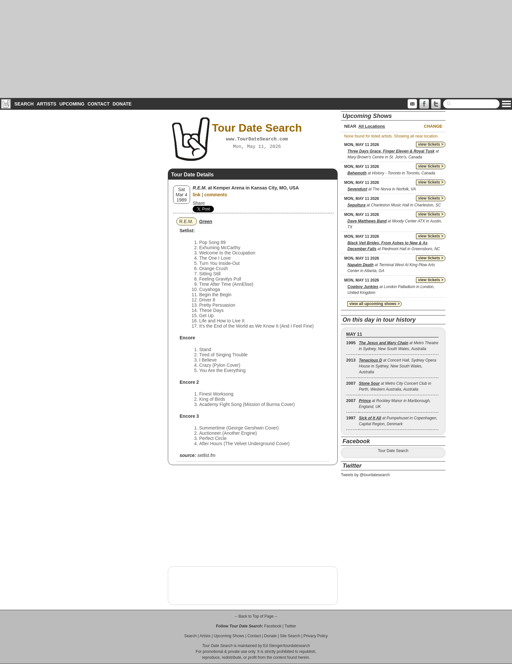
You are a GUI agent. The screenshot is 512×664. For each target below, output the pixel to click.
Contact (98, 103)
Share (199, 203)
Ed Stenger (273, 645)
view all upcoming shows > (374, 303)
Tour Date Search (393, 450)
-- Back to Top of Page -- (256, 616)
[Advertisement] (256, 49)
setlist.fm (206, 455)
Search (24, 103)
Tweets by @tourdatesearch (365, 475)
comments (215, 194)
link (196, 194)
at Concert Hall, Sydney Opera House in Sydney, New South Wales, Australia (397, 366)
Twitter (290, 626)
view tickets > (430, 144)
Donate (122, 103)
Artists (46, 103)
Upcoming (72, 103)
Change (433, 126)
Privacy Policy (315, 636)
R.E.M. (186, 221)
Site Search (290, 636)
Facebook (272, 626)
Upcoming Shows (229, 636)
